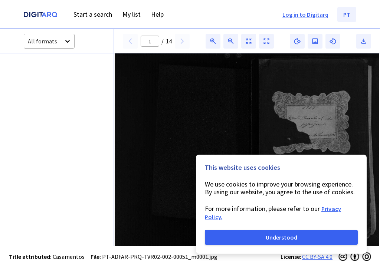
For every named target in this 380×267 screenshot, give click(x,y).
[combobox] (28, 41)
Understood (281, 237)
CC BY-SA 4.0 (317, 256)
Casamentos (69, 256)
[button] (40, 78)
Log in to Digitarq (305, 14)
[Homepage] (40, 15)
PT (346, 14)
